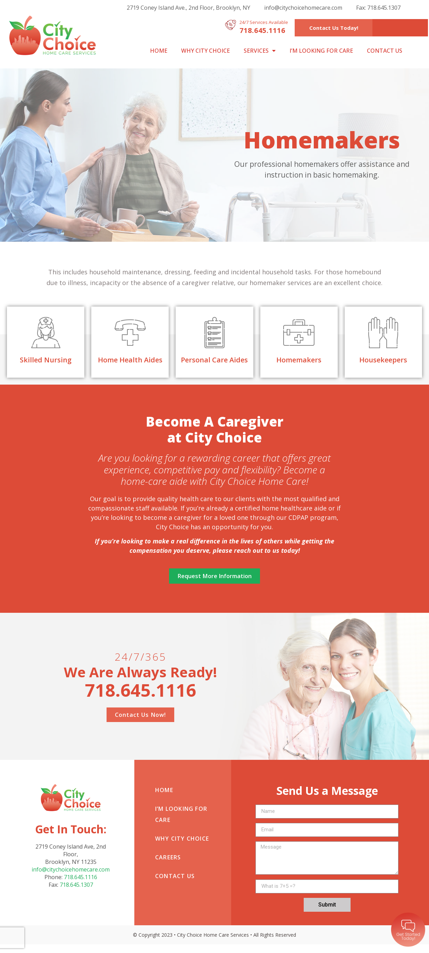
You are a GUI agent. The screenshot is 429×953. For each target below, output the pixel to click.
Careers (168, 866)
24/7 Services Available (263, 22)
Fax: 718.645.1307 (378, 7)
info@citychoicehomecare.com (303, 7)
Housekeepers (383, 359)
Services (260, 50)
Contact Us (384, 50)
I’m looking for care (321, 50)
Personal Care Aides (214, 359)
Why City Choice (205, 50)
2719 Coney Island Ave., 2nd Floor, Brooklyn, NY (188, 7)
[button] (333, 27)
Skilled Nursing (46, 359)
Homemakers (298, 359)
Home (158, 50)
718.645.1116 (80, 886)
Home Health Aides (130, 359)
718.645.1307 (76, 893)
